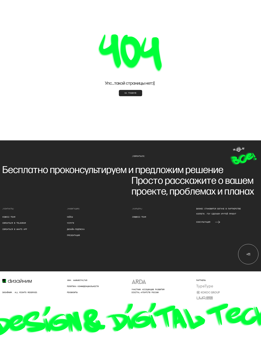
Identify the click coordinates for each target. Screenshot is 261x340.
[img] (204, 286)
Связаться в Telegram (14, 223)
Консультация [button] (203, 222)
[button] (217, 222)
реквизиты (72, 292)
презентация (73, 235)
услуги (70, 223)
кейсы (70, 217)
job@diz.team (139, 217)
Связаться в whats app (14, 229)
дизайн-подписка (76, 229)
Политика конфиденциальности (83, 286)
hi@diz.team (8, 217)
